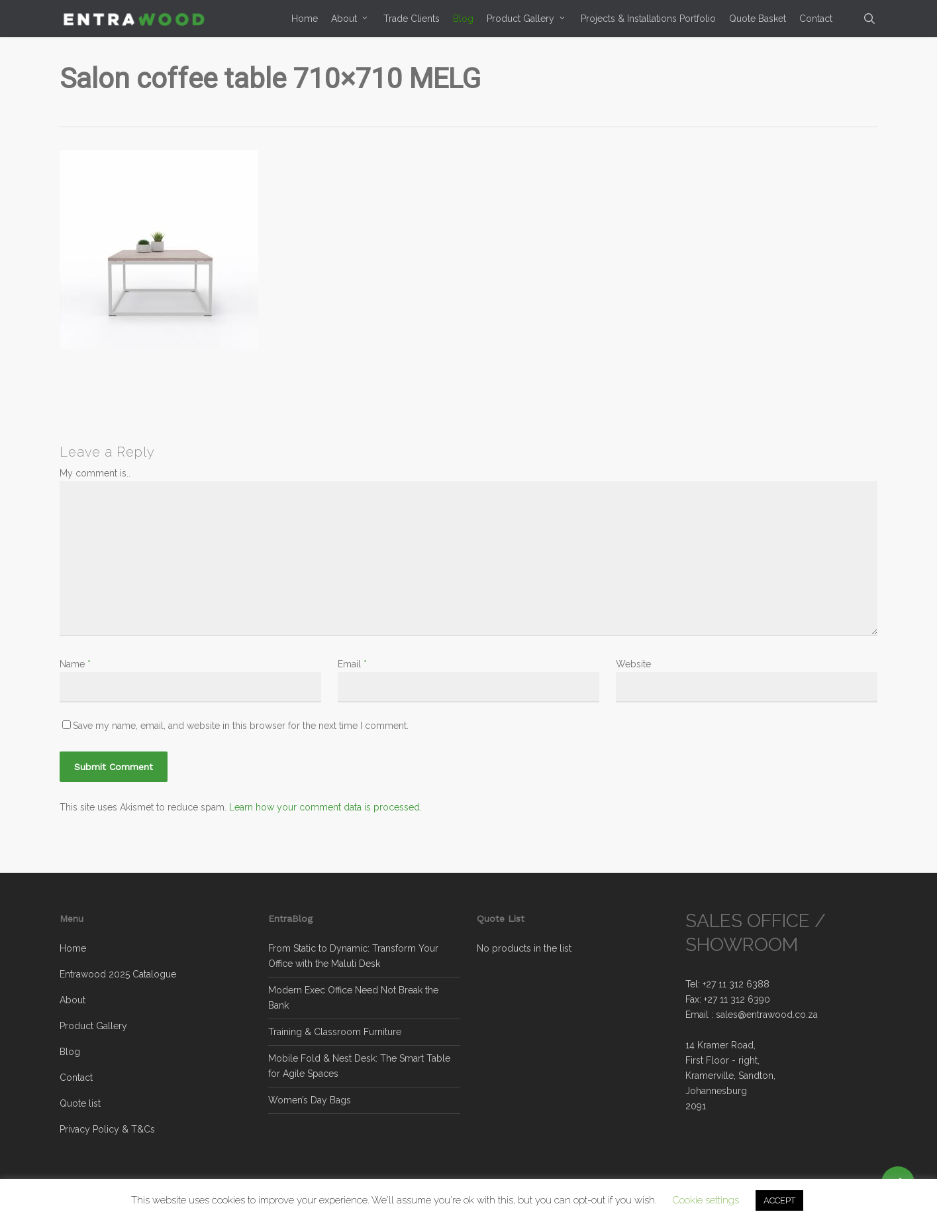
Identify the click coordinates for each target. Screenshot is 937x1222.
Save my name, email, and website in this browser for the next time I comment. (241, 725)
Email (352, 664)
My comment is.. (95, 473)
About (72, 1000)
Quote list (80, 1103)
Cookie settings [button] (706, 1200)
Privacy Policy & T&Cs (107, 1129)
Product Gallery (93, 1026)
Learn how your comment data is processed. (325, 807)
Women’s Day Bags (309, 1100)
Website (633, 664)
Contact (76, 1077)
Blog (70, 1051)
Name (75, 664)
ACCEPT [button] (779, 1200)
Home (73, 948)
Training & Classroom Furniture (334, 1032)
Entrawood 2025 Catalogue (118, 974)
